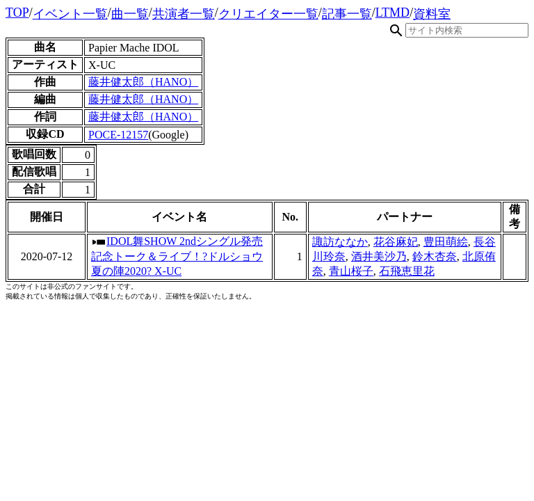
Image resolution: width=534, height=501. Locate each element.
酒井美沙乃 (379, 256)
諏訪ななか (340, 242)
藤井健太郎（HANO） (143, 82)
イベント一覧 (70, 14)
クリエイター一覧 (268, 14)
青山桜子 (351, 271)
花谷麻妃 (395, 242)
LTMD (392, 12)
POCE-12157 (118, 135)
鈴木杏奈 (434, 256)
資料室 (432, 14)
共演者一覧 (183, 14)
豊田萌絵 (445, 242)
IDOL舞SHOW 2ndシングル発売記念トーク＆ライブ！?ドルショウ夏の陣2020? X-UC (177, 256)
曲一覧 (130, 14)
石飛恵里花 (407, 271)
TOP (17, 12)
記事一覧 (347, 14)
